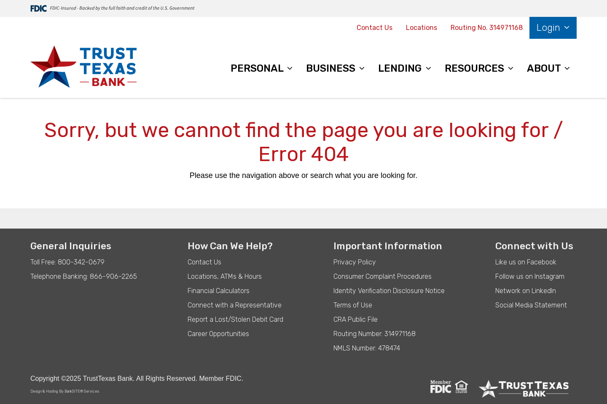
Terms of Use (352, 305)
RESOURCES (476, 68)
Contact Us (374, 28)
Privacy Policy (354, 262)
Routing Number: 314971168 (374, 334)
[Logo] (83, 68)
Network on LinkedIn (525, 291)
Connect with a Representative (235, 305)
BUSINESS (332, 68)
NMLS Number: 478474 (366, 348)
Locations (421, 28)
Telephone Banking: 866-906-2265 (83, 276)
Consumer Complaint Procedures (382, 276)
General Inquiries (70, 246)
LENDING (401, 68)
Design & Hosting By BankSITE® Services (64, 391)
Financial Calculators (219, 291)
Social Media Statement (531, 305)
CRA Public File (355, 319)
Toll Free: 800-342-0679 (67, 262)
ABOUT (545, 68)
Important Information (387, 246)
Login (550, 27)
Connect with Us (534, 246)
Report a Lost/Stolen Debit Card (235, 319)
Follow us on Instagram (529, 276)
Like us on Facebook (525, 262)
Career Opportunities (218, 334)
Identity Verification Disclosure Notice (389, 291)
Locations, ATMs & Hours (225, 276)
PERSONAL (258, 68)
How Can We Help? (230, 246)
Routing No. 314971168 (487, 28)
